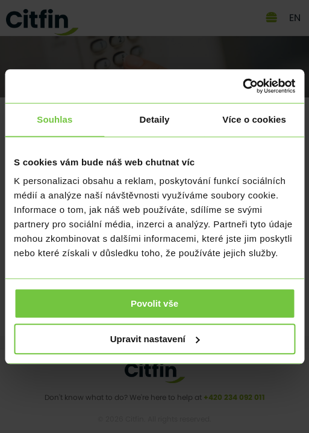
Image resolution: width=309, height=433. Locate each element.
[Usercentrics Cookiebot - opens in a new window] (242, 86)
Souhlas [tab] (54, 119)
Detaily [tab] (155, 119)
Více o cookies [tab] (254, 119)
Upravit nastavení (155, 339)
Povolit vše (154, 303)
